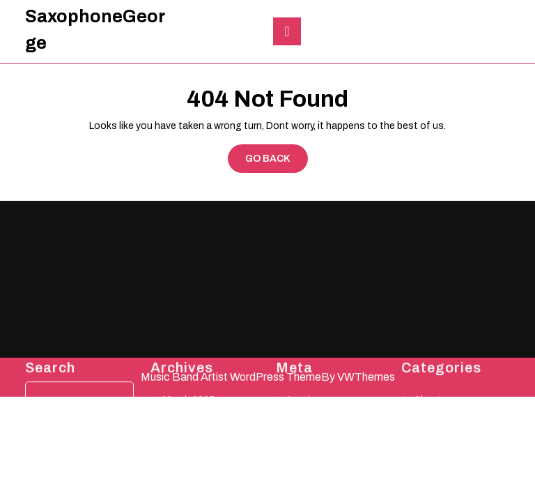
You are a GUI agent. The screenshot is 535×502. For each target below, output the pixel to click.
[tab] (287, 31)
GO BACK (276, 162)
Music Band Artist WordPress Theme (231, 377)
